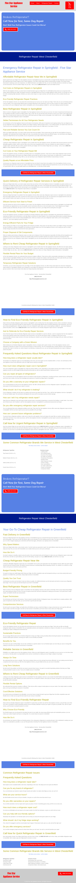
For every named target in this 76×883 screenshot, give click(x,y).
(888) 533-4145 (42, 84)
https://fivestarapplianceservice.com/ (38, 278)
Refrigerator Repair (47, 3)
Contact (56, 3)
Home (32, 3)
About (37, 3)
